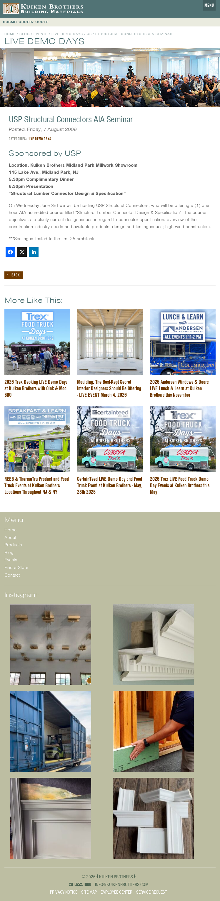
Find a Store (16, 567)
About (10, 537)
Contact (12, 575)
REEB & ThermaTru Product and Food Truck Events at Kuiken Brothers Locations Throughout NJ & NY (36, 485)
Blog (24, 34)
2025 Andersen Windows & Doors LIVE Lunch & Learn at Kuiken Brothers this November (179, 388)
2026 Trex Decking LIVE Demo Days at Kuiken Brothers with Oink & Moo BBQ (35, 388)
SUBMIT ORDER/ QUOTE (25, 22)
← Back (13, 275)
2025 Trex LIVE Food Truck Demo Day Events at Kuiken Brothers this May (179, 485)
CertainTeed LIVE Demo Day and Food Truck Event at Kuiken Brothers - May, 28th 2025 (109, 485)
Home (10, 34)
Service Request (151, 892)
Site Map (89, 892)
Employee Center (116, 892)
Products (13, 545)
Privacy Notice (63, 892)
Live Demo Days (67, 34)
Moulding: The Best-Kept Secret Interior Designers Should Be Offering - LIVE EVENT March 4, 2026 (109, 388)
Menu (209, 5)
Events (41, 34)
